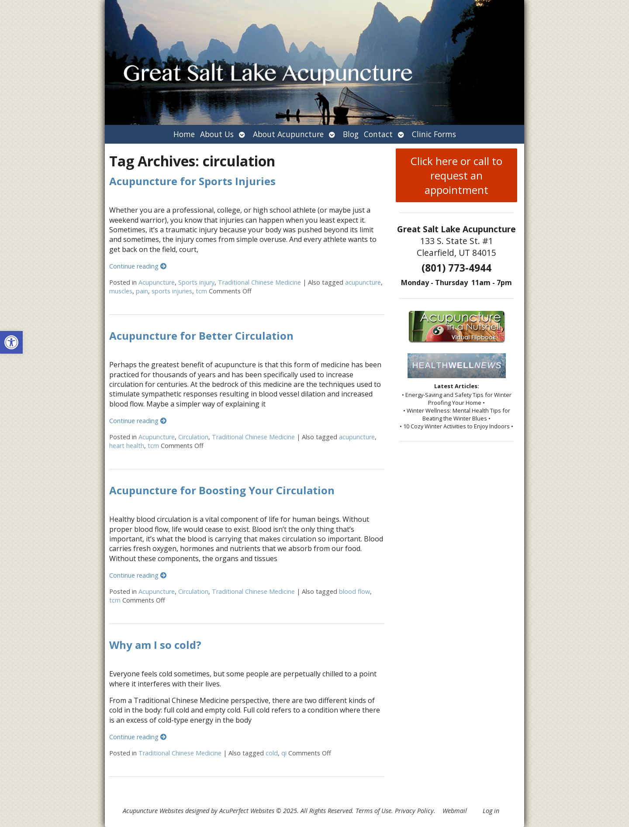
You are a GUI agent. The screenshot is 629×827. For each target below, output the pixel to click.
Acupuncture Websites (153, 810)
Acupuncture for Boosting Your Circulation (222, 490)
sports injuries (172, 291)
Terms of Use (373, 810)
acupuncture (363, 282)
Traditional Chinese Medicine (259, 282)
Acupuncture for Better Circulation (201, 335)
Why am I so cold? (155, 644)
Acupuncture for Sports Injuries (192, 181)
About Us (217, 134)
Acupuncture (156, 282)
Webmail (454, 810)
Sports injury (196, 282)
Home (184, 134)
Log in (491, 810)
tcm (201, 291)
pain (142, 291)
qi (284, 753)
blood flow (354, 591)
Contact (378, 134)
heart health (126, 445)
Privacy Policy (414, 810)
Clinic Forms (434, 134)
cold (272, 753)
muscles (120, 291)
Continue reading (137, 266)
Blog (351, 134)
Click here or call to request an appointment (456, 175)
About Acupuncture (288, 134)
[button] (11, 342)
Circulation (193, 437)
